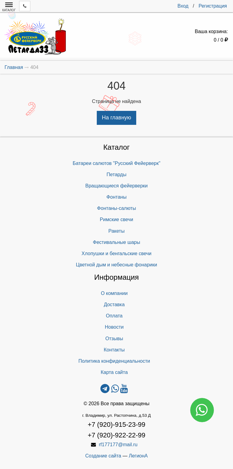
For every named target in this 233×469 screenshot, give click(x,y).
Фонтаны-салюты (116, 208)
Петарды (116, 174)
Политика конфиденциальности (114, 361)
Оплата (114, 315)
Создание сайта (103, 455)
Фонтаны (116, 197)
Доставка (114, 304)
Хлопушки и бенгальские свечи (116, 253)
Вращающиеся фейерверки (116, 185)
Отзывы (114, 338)
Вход (182, 6)
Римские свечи (116, 219)
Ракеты (116, 231)
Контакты (114, 349)
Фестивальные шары (116, 242)
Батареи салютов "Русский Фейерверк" (116, 163)
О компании (114, 293)
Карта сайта (114, 372)
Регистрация (212, 6)
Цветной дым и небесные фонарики (116, 264)
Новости (114, 327)
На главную (116, 118)
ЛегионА (138, 455)
